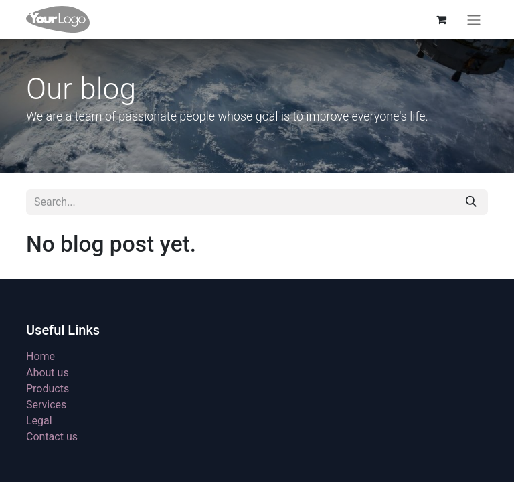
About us (47, 372)
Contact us (52, 436)
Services (46, 404)
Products (47, 388)
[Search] (471, 202)
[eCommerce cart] (441, 19)
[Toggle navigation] (474, 19)
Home (40, 356)
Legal (39, 420)
